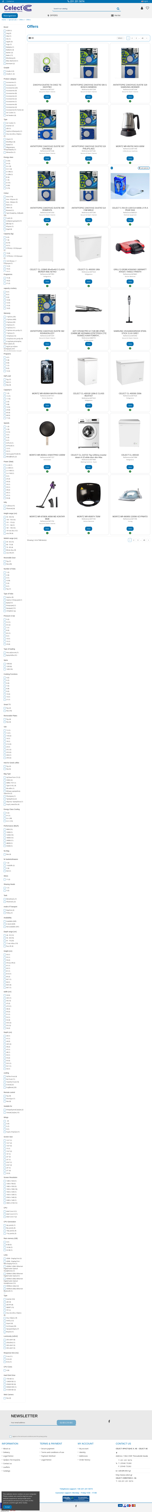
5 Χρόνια (10, 328)
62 (8, 968)
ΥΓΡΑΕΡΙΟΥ (11, 611)
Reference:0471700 (130, 149)
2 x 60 (9, 465)
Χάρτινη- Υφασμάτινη (14, 802)
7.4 (8, 733)
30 (8, 482)
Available (11, 921)
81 (8, 971)
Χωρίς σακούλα (12, 804)
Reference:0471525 (130, 396)
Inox (9, 197)
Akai (8, 36)
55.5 (8, 1063)
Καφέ (9, 229)
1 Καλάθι (10, 865)
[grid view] (30, 38)
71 (8, 418)
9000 (9, 829)
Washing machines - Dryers (89, 462)
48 (8, 1009)
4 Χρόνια (10, 325)
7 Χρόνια (10, 333)
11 (8, 879)
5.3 (8, 622)
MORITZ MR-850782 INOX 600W (130, 146)
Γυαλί (9, 218)
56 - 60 (10, 938)
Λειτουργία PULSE (13, 454)
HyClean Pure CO (13, 777)
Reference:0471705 (130, 519)
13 (8, 305)
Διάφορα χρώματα (14, 221)
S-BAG (9, 780)
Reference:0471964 (89, 459)
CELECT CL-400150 (130, 455)
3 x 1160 (10, 473)
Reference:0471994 (130, 457)
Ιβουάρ (9, 224)
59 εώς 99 (10, 963)
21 (8, 283)
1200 (9, 666)
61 (8, 966)
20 (8, 272)
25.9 (8, 752)
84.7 (8, 988)
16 (8, 269)
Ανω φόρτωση (12, 652)
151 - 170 (10, 522)
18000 (9, 838)
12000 (9, 835)
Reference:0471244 (130, 89)
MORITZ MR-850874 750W (88, 517)
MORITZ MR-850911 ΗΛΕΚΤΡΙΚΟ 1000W (47, 455)
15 (8, 278)
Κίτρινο (9, 226)
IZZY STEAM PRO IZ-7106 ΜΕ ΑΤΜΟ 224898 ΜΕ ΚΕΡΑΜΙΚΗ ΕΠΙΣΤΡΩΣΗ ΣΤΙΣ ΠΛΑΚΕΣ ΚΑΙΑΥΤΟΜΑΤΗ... (89, 333)
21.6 (8, 744)
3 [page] (136, 38)
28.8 (8, 755)
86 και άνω (11, 550)
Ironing (130, 521)
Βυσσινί (10, 210)
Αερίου (9, 597)
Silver (9, 208)
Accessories (11, 88)
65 (8, 413)
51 (8, 1014)
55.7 (8, 1066)
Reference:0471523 (89, 398)
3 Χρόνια (10, 322)
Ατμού (9, 139)
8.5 (8, 633)
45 (8, 493)
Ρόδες (9, 913)
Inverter (10, 126)
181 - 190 (10, 528)
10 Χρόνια (11, 336)
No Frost (10, 1079)
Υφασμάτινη (11, 799)
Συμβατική (11, 1087)
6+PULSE (10, 446)
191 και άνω (11, 531)
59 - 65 (10, 542)
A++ (8, 166)
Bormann (10, 64)
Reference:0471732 (47, 521)
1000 (9, 664)
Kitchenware (47, 460)
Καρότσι (10, 910)
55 (8, 957)
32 (8, 451)
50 (8, 498)
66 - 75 (9, 545)
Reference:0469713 (89, 338)
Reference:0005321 (130, 212)
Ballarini (10, 50)
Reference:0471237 (47, 89)
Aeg (8, 33)
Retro (9, 205)
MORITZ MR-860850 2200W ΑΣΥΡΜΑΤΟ (130, 517)
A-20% (9, 174)
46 (8, 1047)
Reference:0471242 (89, 151)
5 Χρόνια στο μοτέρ (14, 330)
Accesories (11, 82)
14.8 (8, 736)
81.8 (8, 974)
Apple (9, 42)
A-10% (9, 172)
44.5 (8, 998)
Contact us (10, 1)
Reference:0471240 (89, 212)
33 (8, 484)
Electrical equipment (130, 215)
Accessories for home (14, 110)
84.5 (8, 985)
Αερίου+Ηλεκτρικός (14, 131)
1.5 (8, 396)
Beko (9, 55)
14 (8, 308)
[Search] (86, 8)
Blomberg (10, 58)
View (47, 97)
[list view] (32, 38)
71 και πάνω (12, 943)
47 (8, 495)
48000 (9, 843)
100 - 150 (10, 520)
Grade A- (10, 74)
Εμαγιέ (9, 145)
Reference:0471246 (47, 151)
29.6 (8, 758)
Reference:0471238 (89, 89)
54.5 (8, 1023)
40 (8, 490)
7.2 (8, 730)
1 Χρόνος (10, 317)
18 (8, 741)
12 (8, 266)
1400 (9, 669)
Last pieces (144, 168)
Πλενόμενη (11, 796)
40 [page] (142, 38)
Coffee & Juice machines (130, 151)
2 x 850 (9, 468)
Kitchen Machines (130, 276)
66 (8, 415)
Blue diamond (12, 61)
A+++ (9, 169)
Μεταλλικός (11, 899)
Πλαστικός (11, 902)
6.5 (8, 625)
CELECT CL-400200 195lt (89, 269)
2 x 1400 (10, 471)
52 (8, 1017)
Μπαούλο (10, 152)
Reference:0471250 (47, 212)
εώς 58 (9, 533)
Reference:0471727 (47, 457)
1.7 (8, 399)
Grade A (10, 71)
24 (8, 747)
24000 (9, 840)
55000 (9, 846)
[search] (118, 8)
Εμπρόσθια (11, 655)
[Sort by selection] (120, 38)
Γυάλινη (10, 506)
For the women (88, 340)
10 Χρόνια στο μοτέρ (14, 339)
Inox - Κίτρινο (11, 199)
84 (8, 982)
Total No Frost (12, 1082)
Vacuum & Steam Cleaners (47, 92)
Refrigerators (47, 276)
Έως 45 (9, 946)
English (145, 1)
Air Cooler (10, 113)
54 (8, 1020)
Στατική (10, 1085)
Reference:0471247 (47, 336)
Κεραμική (10, 608)
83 (8, 977)
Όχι (8, 379)
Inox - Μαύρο (11, 202)
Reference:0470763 (130, 336)
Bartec (9, 53)
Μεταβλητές (11, 457)
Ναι (8, 385)
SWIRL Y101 (11, 783)
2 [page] (132, 38)
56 (8, 960)
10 (8, 253)
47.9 (8, 1006)
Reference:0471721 (47, 396)
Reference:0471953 (47, 274)
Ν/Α (8, 382)
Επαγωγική (11, 605)
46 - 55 (10, 935)
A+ (8, 163)
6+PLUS (9, 443)
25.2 (8, 750)
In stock (10, 924)
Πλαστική (10, 508)
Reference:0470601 (130, 274)
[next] (146, 38)
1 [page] (129, 540)
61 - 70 (10, 941)
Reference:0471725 (89, 519)
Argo (9, 44)
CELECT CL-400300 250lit (130, 394)
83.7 (8, 979)
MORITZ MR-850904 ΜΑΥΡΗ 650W (47, 394)
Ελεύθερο (10, 142)
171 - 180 (10, 525)
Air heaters (11, 115)
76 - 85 (9, 547)
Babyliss (10, 47)
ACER (9, 31)
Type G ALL (11, 786)
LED (8, 128)
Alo (8, 39)
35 (8, 487)
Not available (12, 927)
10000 (9, 832)
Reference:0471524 (89, 272)
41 (8, 1039)
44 (8, 1041)
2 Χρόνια (11, 319)
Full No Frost (11, 1076)
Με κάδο (10, 788)
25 (8, 479)
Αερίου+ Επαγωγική (14, 600)
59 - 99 (10, 517)
